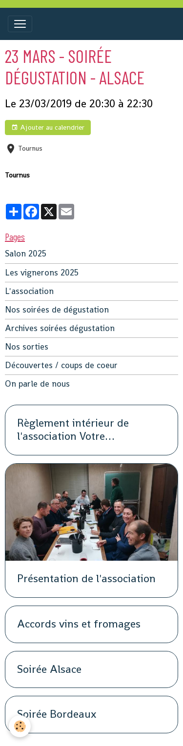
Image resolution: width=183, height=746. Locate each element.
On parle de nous (37, 384)
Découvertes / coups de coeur (61, 365)
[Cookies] (20, 726)
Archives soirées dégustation (60, 328)
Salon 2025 (25, 254)
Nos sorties (26, 347)
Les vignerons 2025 (42, 273)
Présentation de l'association (86, 579)
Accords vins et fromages (79, 624)
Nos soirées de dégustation (57, 310)
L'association (29, 291)
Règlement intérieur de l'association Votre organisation (73, 430)
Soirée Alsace (49, 669)
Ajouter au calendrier (47, 127)
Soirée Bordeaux (56, 714)
